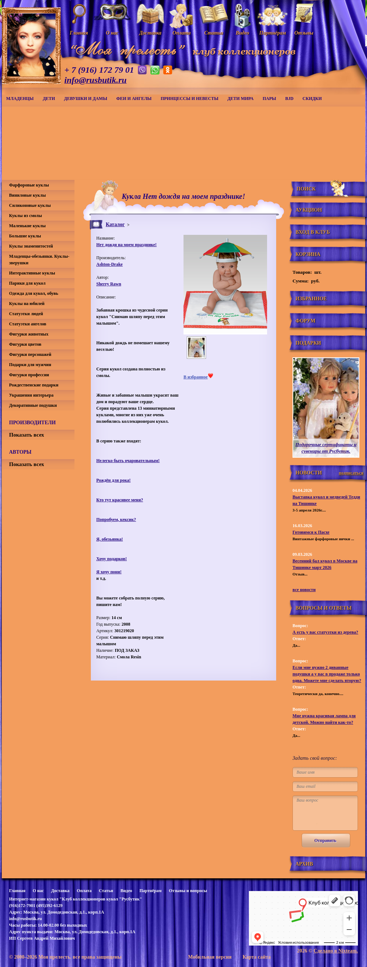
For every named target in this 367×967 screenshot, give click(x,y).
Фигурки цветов (25, 344)
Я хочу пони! (108, 571)
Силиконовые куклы (30, 205)
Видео (126, 890)
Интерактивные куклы (32, 273)
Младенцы (20, 98)
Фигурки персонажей (30, 354)
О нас (38, 890)
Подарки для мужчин (30, 364)
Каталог (115, 224)
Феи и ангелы (134, 98)
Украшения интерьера (31, 395)
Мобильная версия (209, 957)
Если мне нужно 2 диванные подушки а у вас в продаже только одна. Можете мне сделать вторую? (327, 674)
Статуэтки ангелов (27, 323)
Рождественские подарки (34, 385)
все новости (304, 589)
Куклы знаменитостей (31, 246)
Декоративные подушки (33, 405)
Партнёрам (151, 890)
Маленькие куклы (27, 225)
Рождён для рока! (113, 480)
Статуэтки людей (26, 313)
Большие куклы (25, 235)
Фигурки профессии (29, 374)
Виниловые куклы (27, 195)
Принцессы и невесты (189, 98)
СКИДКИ (312, 98)
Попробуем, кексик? (116, 519)
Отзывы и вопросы (188, 890)
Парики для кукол (27, 283)
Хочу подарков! (111, 558)
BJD (289, 98)
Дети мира (240, 98)
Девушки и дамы (85, 98)
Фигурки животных (28, 334)
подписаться (351, 473)
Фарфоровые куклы (29, 185)
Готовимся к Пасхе (311, 532)
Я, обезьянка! (109, 539)
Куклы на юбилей (26, 303)
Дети (49, 98)
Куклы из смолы (25, 215)
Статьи (106, 890)
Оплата (84, 890)
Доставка (60, 890)
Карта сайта (256, 957)
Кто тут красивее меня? (119, 499)
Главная (17, 890)
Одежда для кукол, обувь (33, 293)
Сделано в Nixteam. (336, 951)
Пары (269, 98)
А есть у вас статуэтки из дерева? (325, 632)
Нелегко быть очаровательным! (128, 460)
